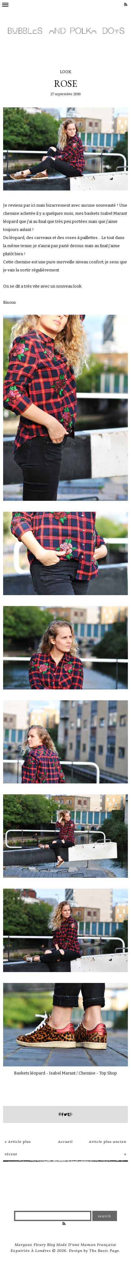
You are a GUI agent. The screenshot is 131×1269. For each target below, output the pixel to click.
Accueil (65, 1141)
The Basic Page (104, 1250)
